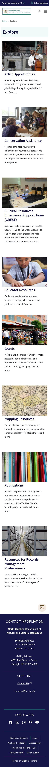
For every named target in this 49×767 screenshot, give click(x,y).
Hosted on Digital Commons (24, 761)
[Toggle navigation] (45, 11)
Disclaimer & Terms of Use (24, 748)
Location (24, 691)
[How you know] (24, 3)
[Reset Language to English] (32, 3)
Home (4, 21)
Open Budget (33, 753)
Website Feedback (16, 743)
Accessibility (35, 743)
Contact (24, 683)
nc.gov (36, 738)
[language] (41, 3)
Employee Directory (19, 738)
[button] (37, 11)
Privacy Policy (16, 753)
